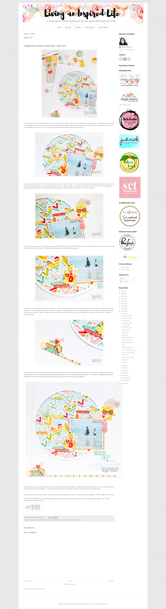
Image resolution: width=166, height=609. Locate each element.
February (125, 378)
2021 (122, 303)
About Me (68, 27)
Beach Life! (125, 360)
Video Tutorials (89, 27)
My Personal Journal (128, 347)
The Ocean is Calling (128, 352)
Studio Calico (124, 267)
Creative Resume (103, 27)
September (125, 323)
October (124, 320)
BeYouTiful (125, 332)
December (125, 315)
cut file (30, 520)
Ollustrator (92, 604)
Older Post (111, 581)
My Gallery (78, 27)
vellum (80, 520)
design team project (37, 520)
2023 (122, 298)
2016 (122, 383)
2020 (122, 306)
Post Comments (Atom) (38, 589)
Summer (124, 362)
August (124, 325)
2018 (122, 311)
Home (59, 27)
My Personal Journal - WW (129, 350)
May (123, 370)
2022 (122, 301)
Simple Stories (58, 520)
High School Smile (127, 342)
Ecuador (44, 520)
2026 (122, 291)
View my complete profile (126, 49)
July (123, 365)
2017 (122, 313)
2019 (122, 308)
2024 (122, 296)
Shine (123, 345)
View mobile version (69, 584)
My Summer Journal (127, 337)
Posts (122, 278)
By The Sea (125, 355)
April (123, 373)
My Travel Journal (127, 328)
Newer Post (27, 581)
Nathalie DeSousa (126, 47)
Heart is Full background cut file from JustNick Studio (56, 184)
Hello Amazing (126, 330)
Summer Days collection (72, 520)
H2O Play (125, 335)
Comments (124, 281)
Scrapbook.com (125, 269)
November (125, 318)
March (124, 375)
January (124, 380)
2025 (122, 294)
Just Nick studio (50, 520)
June (123, 368)
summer (64, 520)
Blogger (105, 604)
